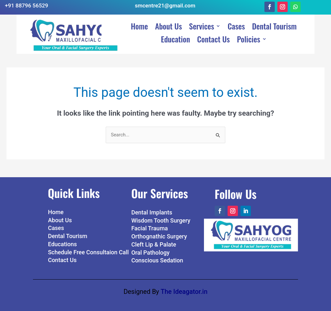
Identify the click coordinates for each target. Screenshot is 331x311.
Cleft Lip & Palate (153, 239)
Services (201, 21)
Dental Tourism (274, 21)
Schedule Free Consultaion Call (88, 247)
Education (175, 34)
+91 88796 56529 (26, 5)
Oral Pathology (150, 247)
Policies (248, 34)
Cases (236, 21)
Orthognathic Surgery (159, 231)
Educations (62, 239)
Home (139, 21)
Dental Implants (151, 207)
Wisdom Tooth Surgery (160, 215)
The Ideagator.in (184, 287)
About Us (168, 21)
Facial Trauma (149, 223)
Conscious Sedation (157, 255)
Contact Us (213, 34)
